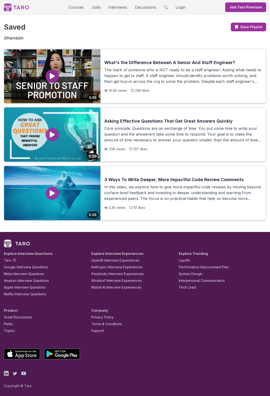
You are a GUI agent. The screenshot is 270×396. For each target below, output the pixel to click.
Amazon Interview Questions (23, 280)
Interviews (117, 7)
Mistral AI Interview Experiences (113, 287)
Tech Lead (186, 287)
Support (96, 330)
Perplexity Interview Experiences (113, 274)
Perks (7, 324)
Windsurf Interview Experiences (113, 280)
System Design (189, 274)
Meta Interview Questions (21, 274)
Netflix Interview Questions (22, 294)
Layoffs (184, 260)
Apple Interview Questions (22, 287)
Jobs (97, 7)
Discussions (142, 7)
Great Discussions (16, 317)
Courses (80, 7)
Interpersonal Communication (199, 280)
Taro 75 (9, 260)
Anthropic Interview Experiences (113, 267)
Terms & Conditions (105, 324)
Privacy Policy (101, 317)
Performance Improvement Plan (200, 267)
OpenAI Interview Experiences (112, 260)
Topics (8, 330)
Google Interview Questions (23, 267)
